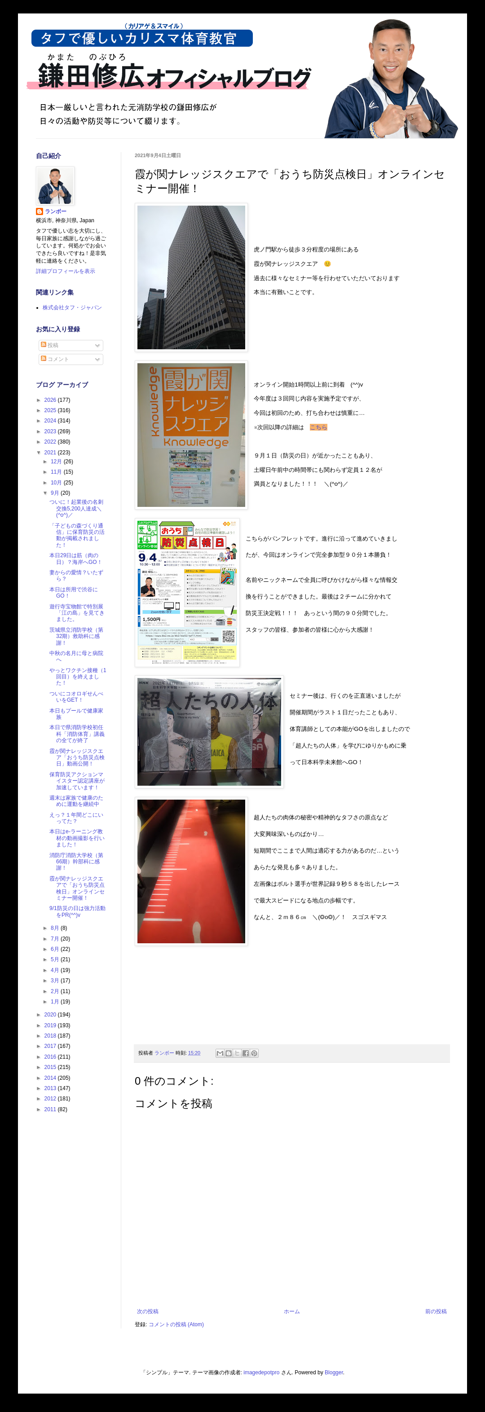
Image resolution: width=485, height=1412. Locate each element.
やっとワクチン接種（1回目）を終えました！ (77, 676)
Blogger (334, 1372)
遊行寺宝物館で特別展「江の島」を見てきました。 (77, 613)
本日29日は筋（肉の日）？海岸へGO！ (75, 558)
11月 (57, 472)
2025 (51, 410)
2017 (51, 1046)
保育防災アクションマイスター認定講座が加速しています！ (77, 781)
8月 (56, 928)
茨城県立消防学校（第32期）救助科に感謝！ (76, 636)
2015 (51, 1067)
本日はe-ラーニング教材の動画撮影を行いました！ (77, 838)
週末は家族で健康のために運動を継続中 (76, 801)
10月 (57, 482)
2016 (51, 1057)
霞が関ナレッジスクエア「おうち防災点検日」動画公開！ (77, 757)
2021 (51, 452)
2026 (51, 400)
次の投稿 (148, 1311)
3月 (56, 980)
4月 (56, 970)
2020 (51, 1015)
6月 (56, 949)
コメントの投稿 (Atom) (176, 1324)
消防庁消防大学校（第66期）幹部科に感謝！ (76, 861)
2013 (51, 1088)
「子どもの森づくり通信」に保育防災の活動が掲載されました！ (77, 535)
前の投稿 (436, 1311)
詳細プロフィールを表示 (65, 271)
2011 (51, 1109)
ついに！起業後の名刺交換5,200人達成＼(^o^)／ (76, 508)
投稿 (49, 345)
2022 (51, 442)
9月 (56, 493)
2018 (51, 1036)
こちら (318, 427)
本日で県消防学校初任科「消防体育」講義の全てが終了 (77, 733)
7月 (56, 939)
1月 (56, 1002)
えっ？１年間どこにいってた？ (76, 818)
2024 (51, 421)
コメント (55, 359)
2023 (51, 431)
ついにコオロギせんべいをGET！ (76, 697)
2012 (51, 1098)
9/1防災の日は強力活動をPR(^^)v (77, 911)
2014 (51, 1078)
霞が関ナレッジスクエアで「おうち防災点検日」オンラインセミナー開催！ (77, 888)
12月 (57, 461)
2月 (56, 991)
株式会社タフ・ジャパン (72, 307)
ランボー (55, 211)
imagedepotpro (261, 1372)
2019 (51, 1025)
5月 (56, 959)
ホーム (292, 1311)
